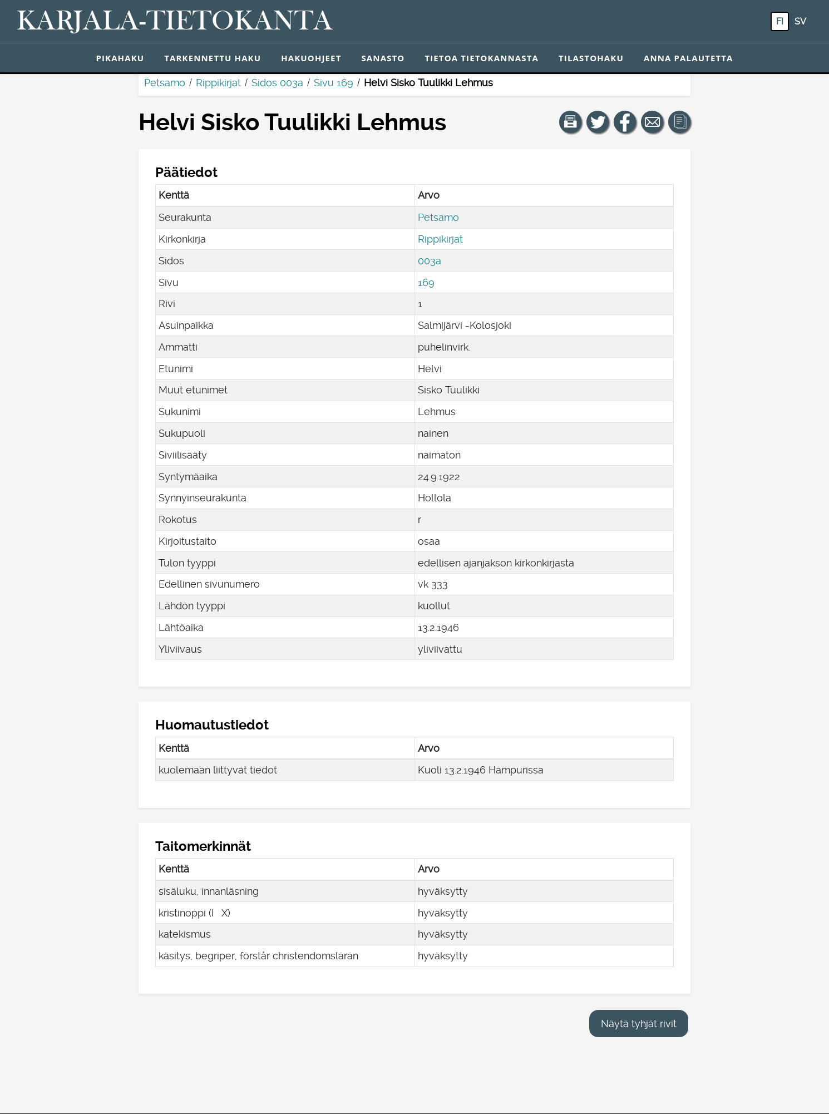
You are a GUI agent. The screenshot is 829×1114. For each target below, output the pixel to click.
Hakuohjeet (311, 57)
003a (429, 261)
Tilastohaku (591, 57)
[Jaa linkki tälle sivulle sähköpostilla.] (652, 122)
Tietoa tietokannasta (482, 57)
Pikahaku (120, 57)
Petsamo (164, 82)
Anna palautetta (688, 57)
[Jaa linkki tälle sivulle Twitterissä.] (597, 122)
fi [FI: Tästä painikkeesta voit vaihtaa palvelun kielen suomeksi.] (779, 21)
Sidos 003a (277, 82)
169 (426, 282)
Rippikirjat (218, 82)
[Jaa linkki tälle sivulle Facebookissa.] (625, 122)
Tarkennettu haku (212, 57)
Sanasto (382, 57)
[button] (570, 122)
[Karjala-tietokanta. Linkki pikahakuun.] (175, 22)
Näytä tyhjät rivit (639, 1023)
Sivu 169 (333, 82)
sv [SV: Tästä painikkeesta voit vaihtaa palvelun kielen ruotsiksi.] (800, 21)
